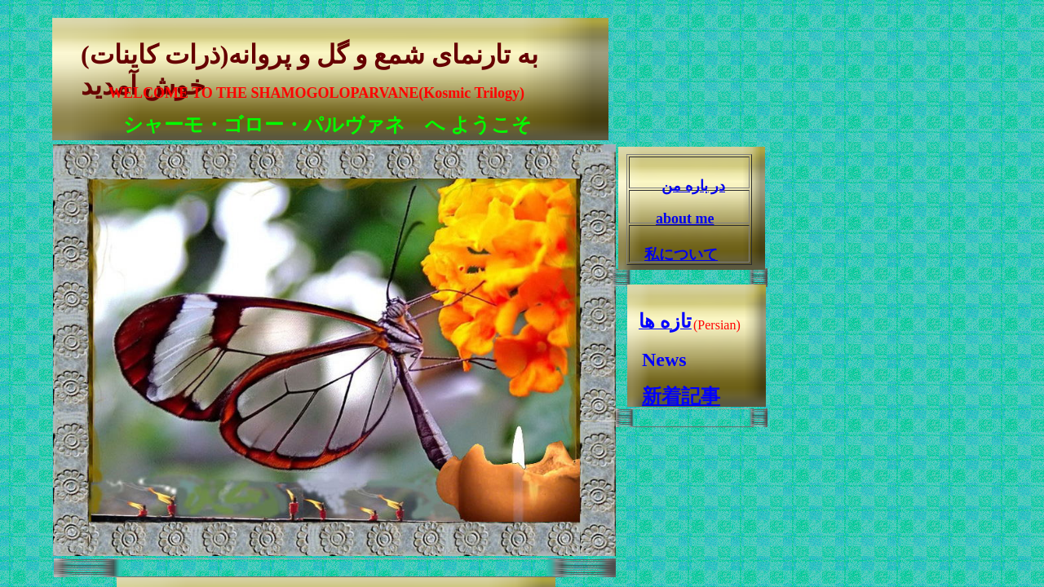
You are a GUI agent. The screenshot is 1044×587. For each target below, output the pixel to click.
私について (681, 254)
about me (685, 218)
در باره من (693, 186)
